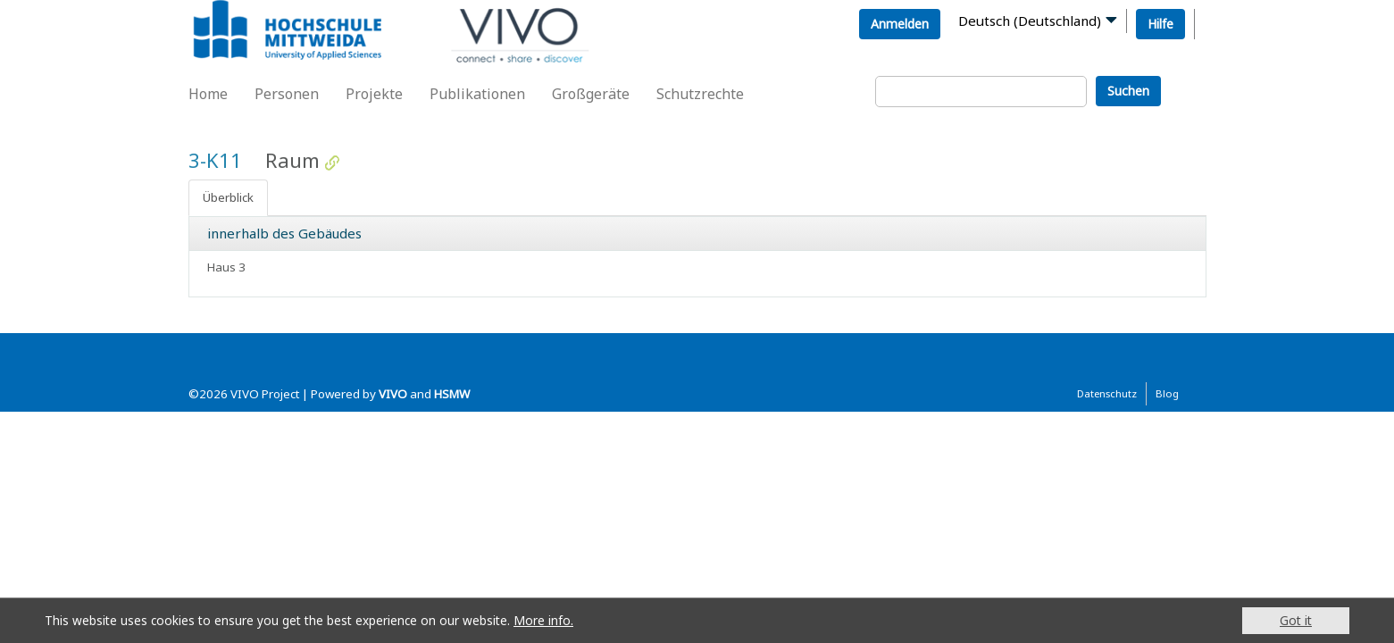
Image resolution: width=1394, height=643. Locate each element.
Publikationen (477, 94)
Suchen (1128, 90)
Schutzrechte (700, 94)
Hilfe (1160, 23)
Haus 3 (226, 267)
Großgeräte (591, 94)
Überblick (228, 197)
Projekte (374, 94)
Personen (287, 94)
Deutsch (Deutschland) (1029, 20)
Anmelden (900, 23)
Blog (1167, 393)
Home (208, 94)
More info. (543, 620)
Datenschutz (1107, 393)
